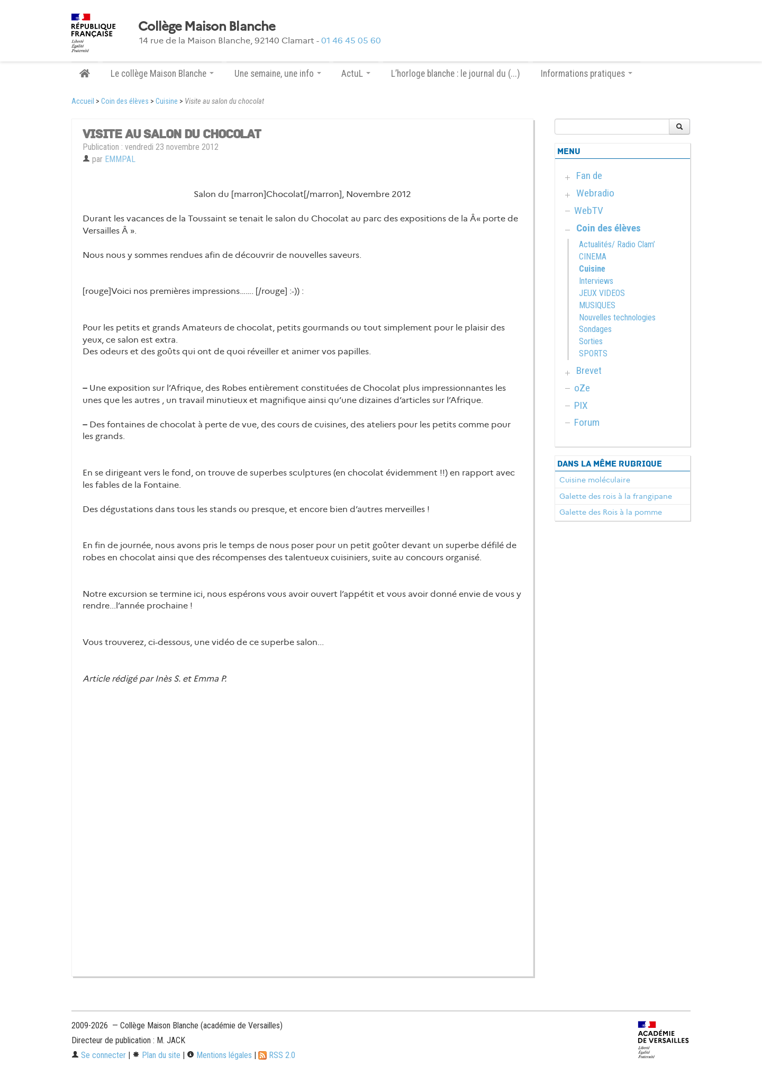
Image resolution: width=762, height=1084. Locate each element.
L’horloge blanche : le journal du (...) (455, 73)
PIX (581, 405)
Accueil (82, 101)
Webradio (595, 193)
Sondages (595, 329)
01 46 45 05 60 (351, 40)
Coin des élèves (125, 101)
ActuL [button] (355, 73)
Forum (587, 422)
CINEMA (592, 257)
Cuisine (167, 101)
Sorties (591, 341)
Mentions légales (219, 1055)
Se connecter (98, 1055)
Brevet (589, 370)
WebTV (588, 210)
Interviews (596, 281)
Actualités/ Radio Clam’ (617, 244)
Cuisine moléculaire (594, 480)
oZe (582, 388)
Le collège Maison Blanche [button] (162, 73)
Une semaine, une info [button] (277, 73)
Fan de (589, 175)
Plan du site (156, 1055)
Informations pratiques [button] (586, 73)
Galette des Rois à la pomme (610, 512)
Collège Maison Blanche (206, 26)
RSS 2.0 (276, 1055)
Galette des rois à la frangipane (615, 496)
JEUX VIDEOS (602, 293)
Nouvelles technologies (617, 317)
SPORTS (593, 353)
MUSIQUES (597, 305)
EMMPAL (120, 159)
